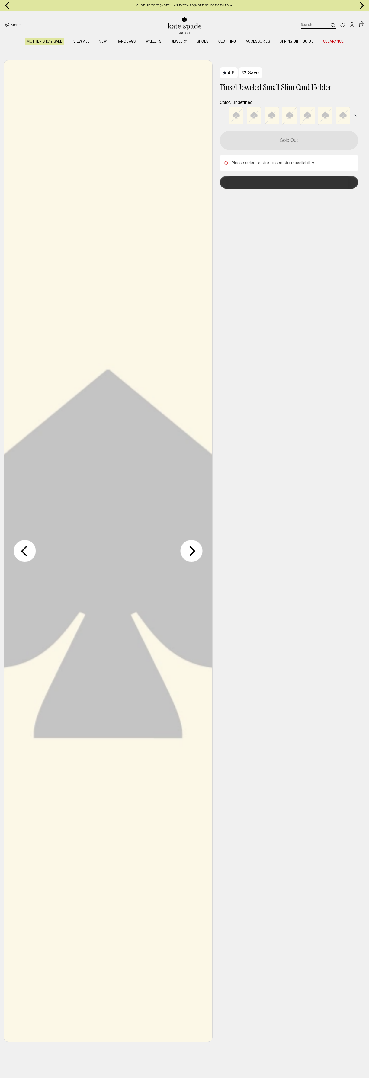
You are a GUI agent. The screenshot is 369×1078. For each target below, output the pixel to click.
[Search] (309, 24)
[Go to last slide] (7, 5)
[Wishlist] (342, 25)
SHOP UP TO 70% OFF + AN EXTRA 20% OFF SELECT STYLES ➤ (184, 5)
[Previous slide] (25, 551)
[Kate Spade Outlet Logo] (184, 25)
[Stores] (12, 25)
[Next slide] (362, 5)
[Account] (352, 25)
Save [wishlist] (250, 72)
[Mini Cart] (361, 24)
